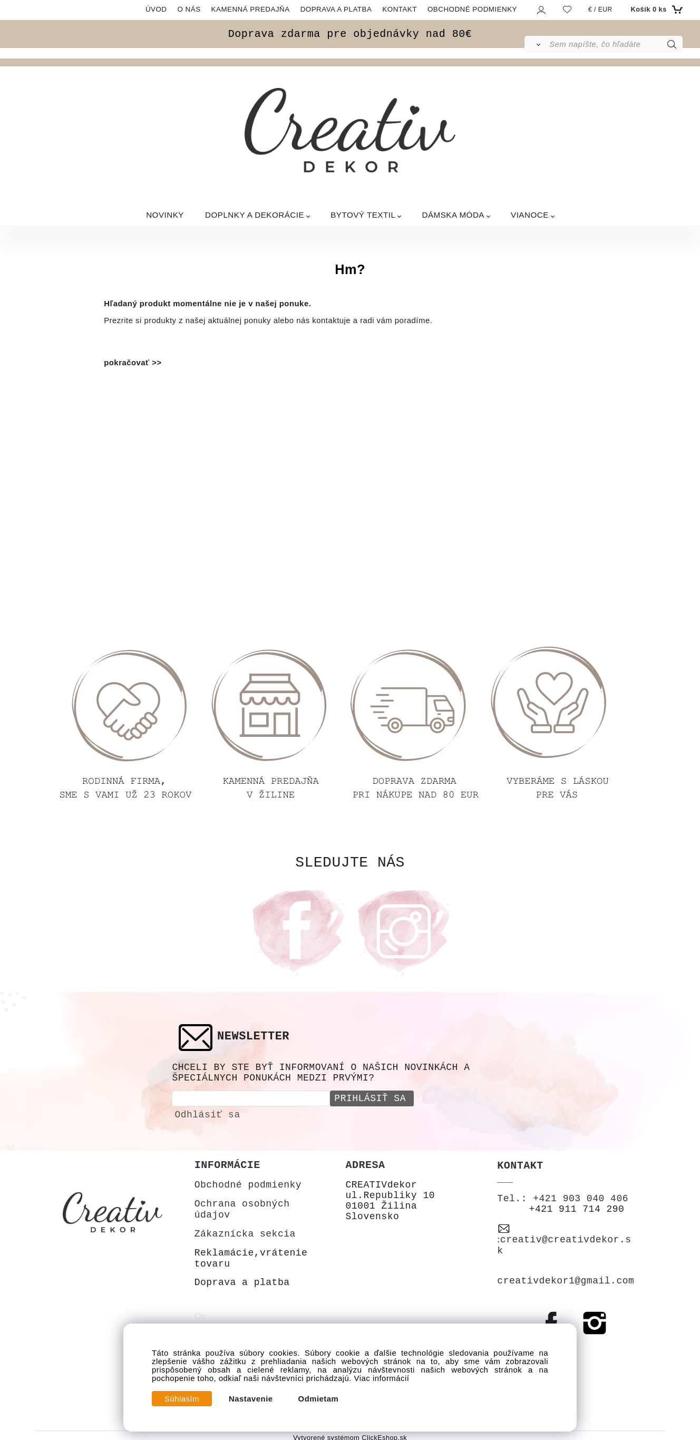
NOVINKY (165, 214)
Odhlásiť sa (207, 1113)
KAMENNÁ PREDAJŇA (250, 9)
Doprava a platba (242, 1281)
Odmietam (318, 1399)
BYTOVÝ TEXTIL (362, 214)
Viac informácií (382, 1378)
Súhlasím (181, 1399)
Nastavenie (251, 1399)
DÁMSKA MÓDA (453, 214)
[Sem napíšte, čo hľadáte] (615, 44)
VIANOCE (530, 214)
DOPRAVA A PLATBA (336, 9)
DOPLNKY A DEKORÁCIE (254, 214)
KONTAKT (399, 9)
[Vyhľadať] (536, 44)
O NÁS (189, 9)
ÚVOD (156, 9)
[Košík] (655, 9)
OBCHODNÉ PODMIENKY (472, 9)
